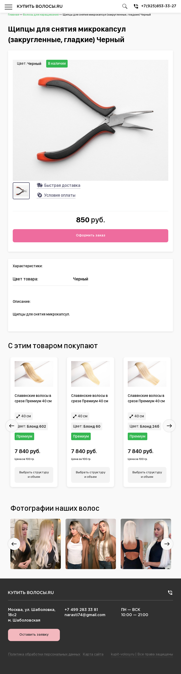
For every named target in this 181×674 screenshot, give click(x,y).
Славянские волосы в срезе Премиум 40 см (33, 398)
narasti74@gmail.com (85, 615)
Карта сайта (93, 654)
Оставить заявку (34, 634)
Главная (13, 14)
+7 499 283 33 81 (81, 610)
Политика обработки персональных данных (44, 654)
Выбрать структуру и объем (34, 474)
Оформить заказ (90, 235)
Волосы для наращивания (41, 14)
